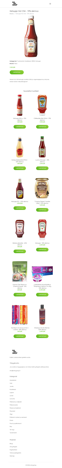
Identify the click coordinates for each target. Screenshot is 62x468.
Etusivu (12, 13)
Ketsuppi (38, 61)
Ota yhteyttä (13, 446)
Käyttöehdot (13, 450)
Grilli (11, 383)
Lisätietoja (16, 72)
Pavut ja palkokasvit (15, 423)
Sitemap (12, 456)
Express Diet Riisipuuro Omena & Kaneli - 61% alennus (20, 286)
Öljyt (11, 414)
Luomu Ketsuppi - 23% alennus (42, 161)
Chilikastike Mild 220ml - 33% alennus (42, 119)
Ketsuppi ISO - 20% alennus (19, 201)
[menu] (50, 4)
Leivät (11, 395)
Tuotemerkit (20, 61)
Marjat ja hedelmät (15, 408)
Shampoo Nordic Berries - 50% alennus (42, 328)
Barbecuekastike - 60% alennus (20, 244)
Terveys (12, 429)
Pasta (11, 420)
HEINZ (33, 61)
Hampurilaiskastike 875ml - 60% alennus (20, 161)
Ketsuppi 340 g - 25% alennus (19, 119)
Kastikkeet (28, 61)
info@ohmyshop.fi (15, 370)
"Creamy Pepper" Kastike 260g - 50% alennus (42, 202)
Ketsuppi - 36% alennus (42, 243)
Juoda (11, 386)
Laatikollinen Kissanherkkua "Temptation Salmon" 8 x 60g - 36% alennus (42, 286)
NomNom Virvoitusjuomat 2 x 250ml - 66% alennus (19, 328)
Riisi (11, 426)
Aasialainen (13, 380)
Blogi (11, 443)
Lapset (12, 392)
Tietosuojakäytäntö (15, 453)
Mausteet (12, 411)
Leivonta (12, 399)
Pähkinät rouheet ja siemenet (18, 417)
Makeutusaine (14, 405)
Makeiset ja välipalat (16, 402)
